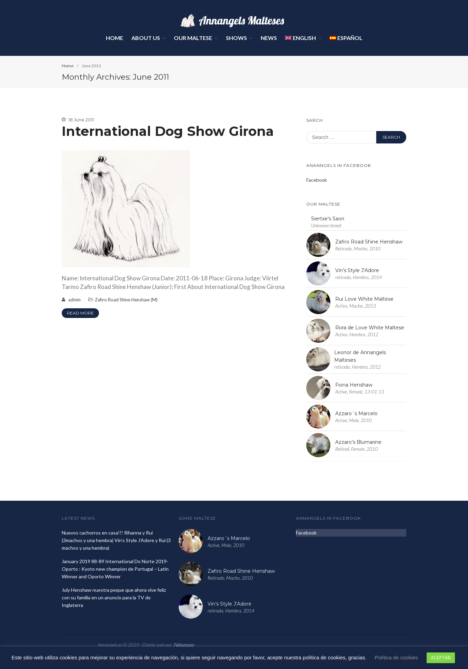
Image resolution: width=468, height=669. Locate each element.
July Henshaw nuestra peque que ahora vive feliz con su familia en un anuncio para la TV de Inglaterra (114, 597)
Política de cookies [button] (396, 657)
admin (74, 299)
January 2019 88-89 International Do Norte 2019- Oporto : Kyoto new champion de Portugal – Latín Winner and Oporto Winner (115, 568)
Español (346, 37)
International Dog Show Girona (168, 131)
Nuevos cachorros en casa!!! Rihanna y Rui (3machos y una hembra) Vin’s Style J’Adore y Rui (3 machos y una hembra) (116, 540)
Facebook (316, 180)
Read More (80, 313)
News (269, 37)
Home (114, 37)
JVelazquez (183, 645)
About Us (145, 37)
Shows (236, 37)
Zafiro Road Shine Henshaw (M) (126, 299)
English (300, 37)
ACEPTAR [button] (441, 657)
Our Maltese (193, 37)
